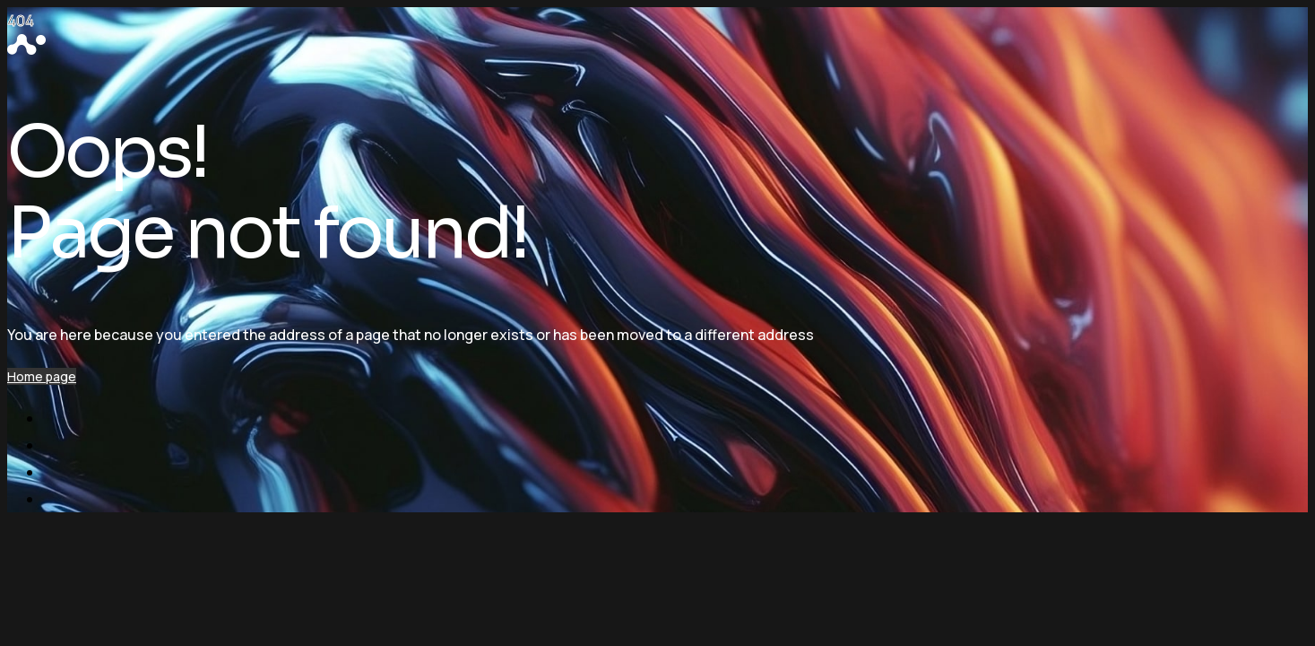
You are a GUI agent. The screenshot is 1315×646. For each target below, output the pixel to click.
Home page (41, 376)
